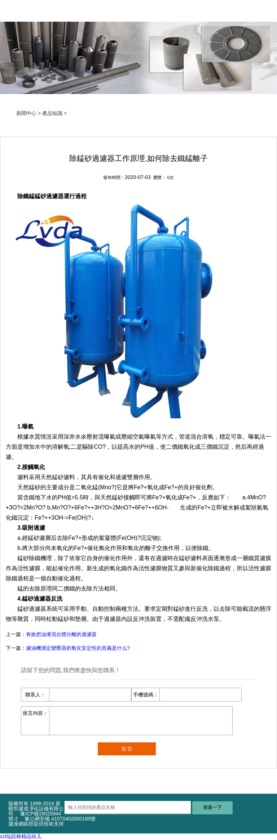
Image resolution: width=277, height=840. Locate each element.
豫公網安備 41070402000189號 (60, 819)
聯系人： (35, 695)
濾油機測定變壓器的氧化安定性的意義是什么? (78, 648)
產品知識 (52, 113)
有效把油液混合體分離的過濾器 (61, 634)
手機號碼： (145, 695)
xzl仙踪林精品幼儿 (20, 836)
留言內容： (35, 713)
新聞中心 (26, 113)
